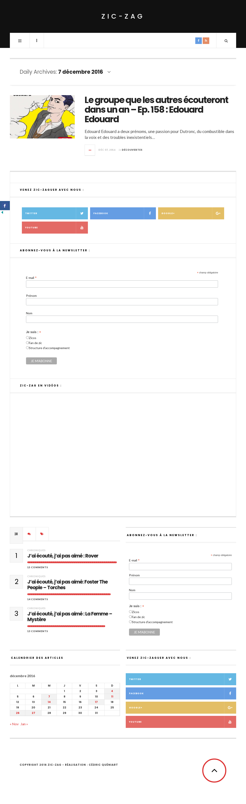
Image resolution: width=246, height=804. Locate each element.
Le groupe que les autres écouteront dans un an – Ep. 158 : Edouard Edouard (156, 109)
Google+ (192, 213)
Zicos (32, 338)
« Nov (14, 724)
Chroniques (36, 550)
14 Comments (37, 599)
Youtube (56, 228)
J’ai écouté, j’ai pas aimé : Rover (62, 556)
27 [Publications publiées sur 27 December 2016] (33, 713)
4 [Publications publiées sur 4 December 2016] (112, 691)
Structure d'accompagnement (49, 348)
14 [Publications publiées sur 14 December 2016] (49, 702)
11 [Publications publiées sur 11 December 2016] (112, 696)
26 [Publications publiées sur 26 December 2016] (17, 713)
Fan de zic (35, 343)
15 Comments (37, 567)
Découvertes (132, 149)
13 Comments (37, 631)
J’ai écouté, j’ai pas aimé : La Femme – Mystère (69, 617)
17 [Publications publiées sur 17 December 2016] (96, 702)
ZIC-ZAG (123, 16)
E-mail (31, 277)
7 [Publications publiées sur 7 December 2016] (49, 696)
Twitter (56, 213)
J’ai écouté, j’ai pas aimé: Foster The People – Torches (67, 585)
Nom (29, 313)
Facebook (124, 213)
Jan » (24, 724)
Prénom (31, 295)
